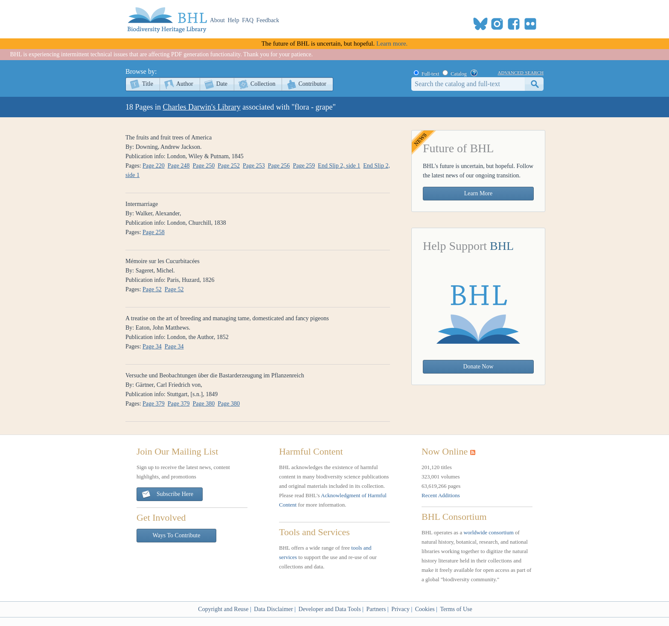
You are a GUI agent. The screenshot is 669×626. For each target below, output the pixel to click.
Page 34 (152, 346)
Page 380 (204, 403)
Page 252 (229, 165)
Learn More (478, 193)
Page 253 (254, 165)
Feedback (267, 20)
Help (233, 20)
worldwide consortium (488, 532)
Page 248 (179, 165)
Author (184, 84)
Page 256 (279, 165)
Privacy (400, 609)
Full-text (430, 74)
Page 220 (154, 165)
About (217, 20)
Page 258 (154, 232)
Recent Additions (441, 495)
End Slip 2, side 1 (339, 165)
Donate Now (478, 366)
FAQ (247, 20)
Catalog (458, 74)
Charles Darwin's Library (202, 107)
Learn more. (391, 43)
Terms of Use (456, 609)
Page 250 (204, 165)
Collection (262, 84)
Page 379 (154, 403)
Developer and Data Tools (330, 609)
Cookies (425, 609)
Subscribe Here (167, 494)
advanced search (521, 72)
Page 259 (304, 165)
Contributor (312, 84)
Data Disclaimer (273, 609)
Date (221, 84)
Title (147, 84)
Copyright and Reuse (223, 609)
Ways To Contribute (177, 535)
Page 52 (152, 289)
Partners (376, 609)
